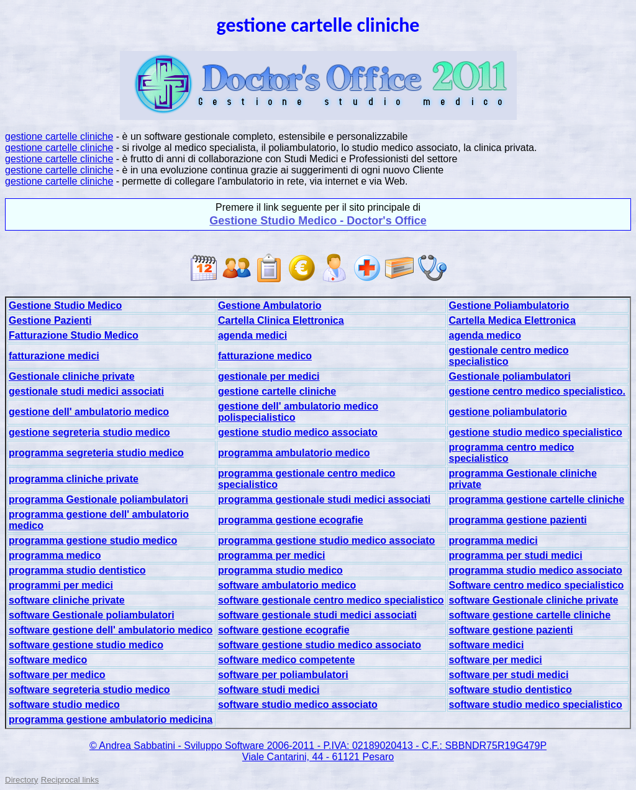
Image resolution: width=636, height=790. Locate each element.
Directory (21, 779)
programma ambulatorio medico (294, 453)
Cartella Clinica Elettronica (281, 320)
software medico (48, 660)
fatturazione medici (54, 356)
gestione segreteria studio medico (89, 432)
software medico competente (286, 660)
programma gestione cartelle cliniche (536, 499)
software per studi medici (508, 674)
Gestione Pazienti (50, 320)
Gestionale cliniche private (72, 376)
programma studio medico (280, 570)
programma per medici (271, 555)
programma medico (55, 555)
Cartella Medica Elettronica (512, 320)
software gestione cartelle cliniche (529, 615)
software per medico (57, 674)
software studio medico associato (298, 704)
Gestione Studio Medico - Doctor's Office (317, 220)
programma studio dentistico (77, 570)
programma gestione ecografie (290, 520)
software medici (486, 645)
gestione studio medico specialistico (535, 432)
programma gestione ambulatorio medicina (110, 719)
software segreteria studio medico (89, 689)
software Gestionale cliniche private (533, 600)
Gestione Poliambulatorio (508, 305)
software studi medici (269, 689)
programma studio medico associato (535, 570)
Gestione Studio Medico (65, 305)
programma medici (492, 540)
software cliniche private (67, 600)
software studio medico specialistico (535, 704)
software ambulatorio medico (287, 585)
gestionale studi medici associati (86, 391)
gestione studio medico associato (298, 432)
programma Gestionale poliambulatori (98, 499)
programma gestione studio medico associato (326, 540)
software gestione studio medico (86, 645)
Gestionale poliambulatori (509, 376)
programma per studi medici (515, 555)
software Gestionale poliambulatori (92, 615)
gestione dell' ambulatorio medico (89, 411)
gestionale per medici (269, 376)
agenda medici (252, 335)
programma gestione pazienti (517, 520)
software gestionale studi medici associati (317, 615)
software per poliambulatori (283, 674)
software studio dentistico (509, 689)
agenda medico (484, 335)
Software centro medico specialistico (536, 585)
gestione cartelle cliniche (59, 136)
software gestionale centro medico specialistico (331, 600)
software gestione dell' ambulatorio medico (110, 630)
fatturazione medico (265, 356)
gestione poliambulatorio (507, 411)
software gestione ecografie (284, 630)
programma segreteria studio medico (96, 453)
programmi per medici (61, 585)
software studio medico (64, 704)
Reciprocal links (70, 779)
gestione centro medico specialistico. (536, 391)
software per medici (495, 660)
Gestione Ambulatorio (270, 305)
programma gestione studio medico (93, 540)
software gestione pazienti (510, 630)
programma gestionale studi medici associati (324, 499)
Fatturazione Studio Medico (74, 335)
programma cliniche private (74, 479)
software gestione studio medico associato (319, 645)
